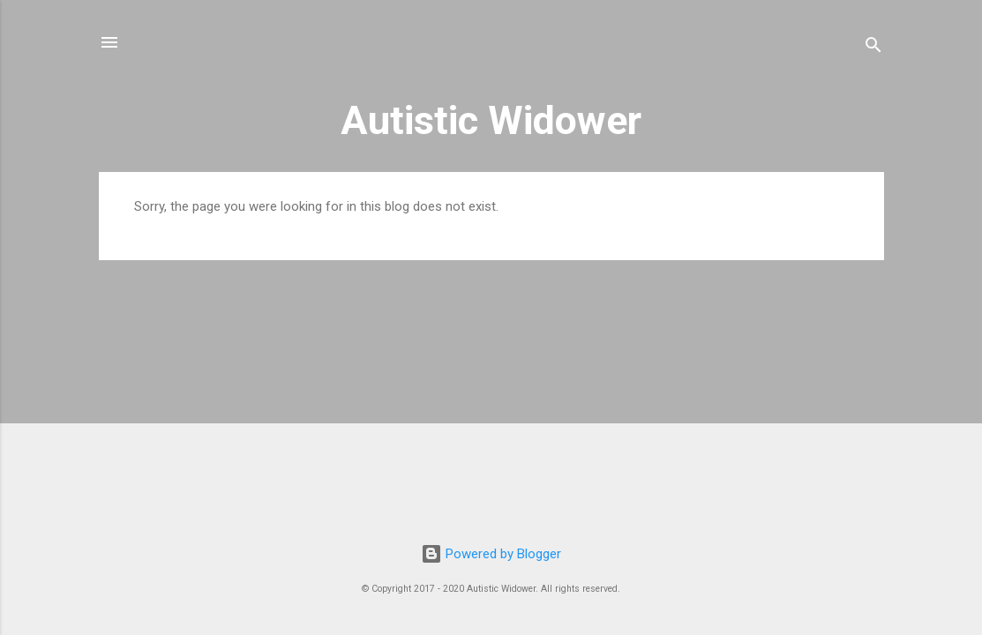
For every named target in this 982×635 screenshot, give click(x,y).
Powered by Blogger (491, 554)
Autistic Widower (491, 120)
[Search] (873, 48)
